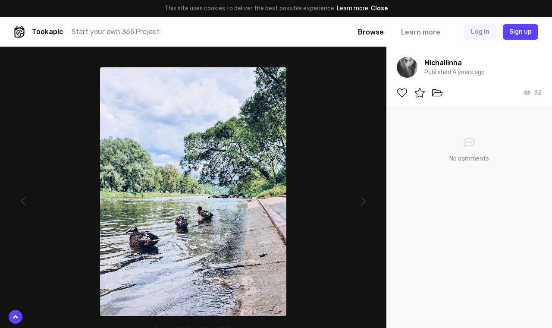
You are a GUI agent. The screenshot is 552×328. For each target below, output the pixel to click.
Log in (480, 31)
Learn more (352, 8)
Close (379, 8)
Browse (371, 32)
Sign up (520, 31)
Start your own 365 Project (116, 32)
